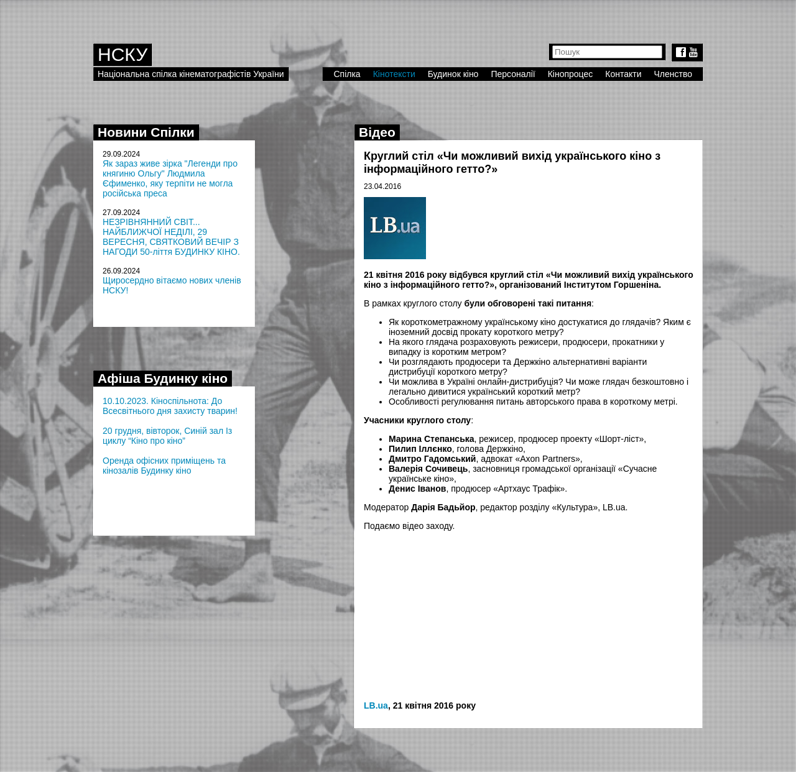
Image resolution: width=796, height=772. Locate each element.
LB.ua (376, 705)
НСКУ (122, 54)
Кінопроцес (570, 74)
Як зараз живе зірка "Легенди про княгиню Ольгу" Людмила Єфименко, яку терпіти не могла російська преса (170, 178)
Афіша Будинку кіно (163, 378)
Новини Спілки (146, 132)
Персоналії (513, 74)
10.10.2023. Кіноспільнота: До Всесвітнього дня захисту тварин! (170, 406)
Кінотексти (394, 74)
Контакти (623, 74)
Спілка (346, 74)
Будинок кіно (453, 74)
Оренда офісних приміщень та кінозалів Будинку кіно (164, 466)
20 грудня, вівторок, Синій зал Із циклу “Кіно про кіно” (167, 436)
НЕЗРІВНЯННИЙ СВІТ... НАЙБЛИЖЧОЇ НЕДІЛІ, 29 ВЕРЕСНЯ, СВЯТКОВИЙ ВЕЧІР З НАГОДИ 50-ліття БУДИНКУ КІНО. (171, 237)
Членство (673, 74)
